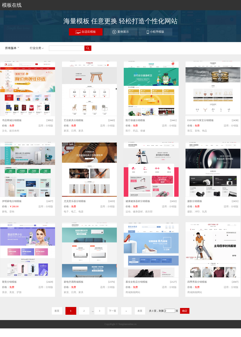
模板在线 (12, 5)
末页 (139, 310)
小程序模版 (155, 32)
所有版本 (11, 48)
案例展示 (120, 32)
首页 (56, 310)
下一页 (112, 310)
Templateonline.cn (127, 324)
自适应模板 (85, 32)
